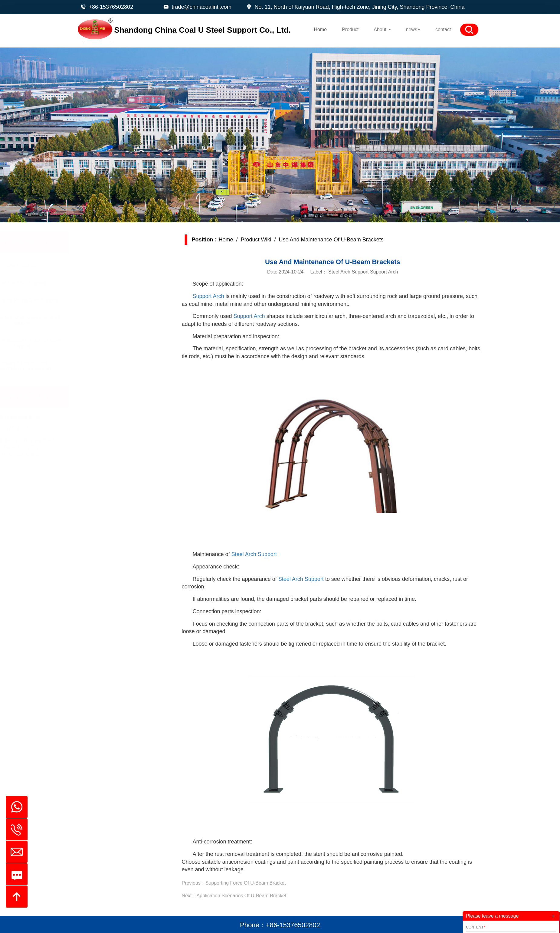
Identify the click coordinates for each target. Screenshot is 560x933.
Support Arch (228, 296)
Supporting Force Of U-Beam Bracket (265, 883)
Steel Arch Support (274, 554)
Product (350, 29)
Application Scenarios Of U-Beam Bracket (261, 895)
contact (443, 29)
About (382, 29)
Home (320, 29)
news (413, 29)
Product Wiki (276, 240)
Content (475, 927)
